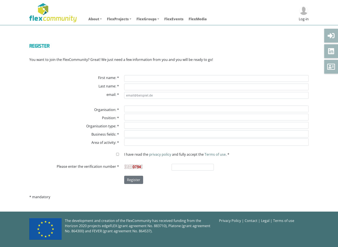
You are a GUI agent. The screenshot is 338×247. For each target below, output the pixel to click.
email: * (112, 94)
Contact (251, 220)
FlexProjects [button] (118, 19)
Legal (265, 220)
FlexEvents (173, 19)
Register (133, 179)
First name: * (108, 77)
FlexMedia (198, 19)
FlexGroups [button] (146, 19)
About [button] (93, 19)
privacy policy (160, 154)
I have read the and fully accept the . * (176, 154)
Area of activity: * (105, 142)
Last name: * (109, 86)
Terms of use (215, 154)
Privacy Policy (230, 220)
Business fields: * (105, 134)
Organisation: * (106, 109)
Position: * (110, 118)
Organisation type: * (102, 126)
